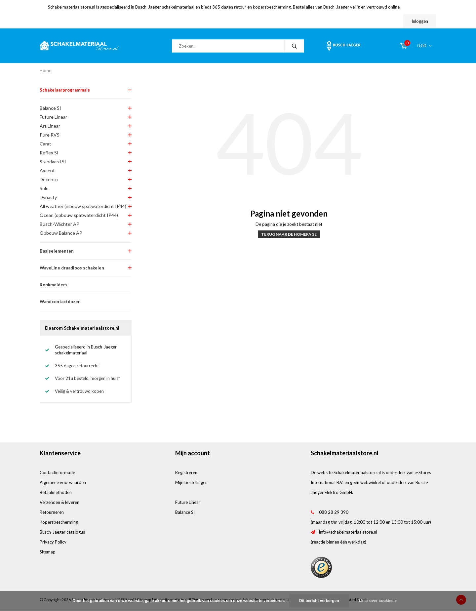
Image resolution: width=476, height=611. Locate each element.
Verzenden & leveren (59, 502)
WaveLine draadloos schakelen (72, 267)
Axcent (47, 170)
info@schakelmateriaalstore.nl (348, 532)
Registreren (186, 472)
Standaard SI (53, 161)
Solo (44, 188)
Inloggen (420, 21)
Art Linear (50, 126)
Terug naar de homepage (289, 234)
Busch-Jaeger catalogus (62, 532)
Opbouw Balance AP (61, 233)
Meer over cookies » (378, 600)
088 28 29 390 (333, 512)
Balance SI (50, 108)
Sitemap (48, 551)
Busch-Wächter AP (59, 224)
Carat (45, 143)
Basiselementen (57, 251)
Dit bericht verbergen (319, 600)
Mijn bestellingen (191, 482)
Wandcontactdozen (60, 301)
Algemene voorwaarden (63, 482)
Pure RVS (50, 135)
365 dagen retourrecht (77, 365)
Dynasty (48, 197)
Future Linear (53, 117)
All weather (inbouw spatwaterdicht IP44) (83, 206)
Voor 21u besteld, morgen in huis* (87, 378)
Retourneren (52, 512)
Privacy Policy (53, 542)
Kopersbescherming (59, 522)
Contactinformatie (57, 472)
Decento (49, 179)
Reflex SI (49, 152)
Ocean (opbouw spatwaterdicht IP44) (79, 215)
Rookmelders (53, 284)
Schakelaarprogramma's (65, 90)
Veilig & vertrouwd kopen (79, 391)
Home (45, 70)
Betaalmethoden (56, 492)
